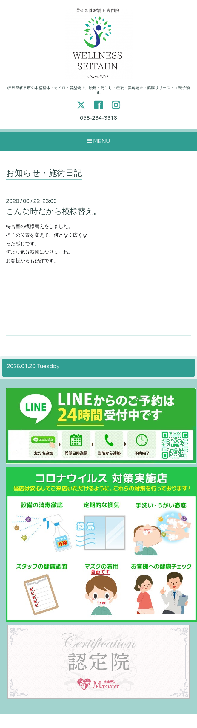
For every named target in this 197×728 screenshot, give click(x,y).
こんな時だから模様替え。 (53, 211)
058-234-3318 (98, 118)
